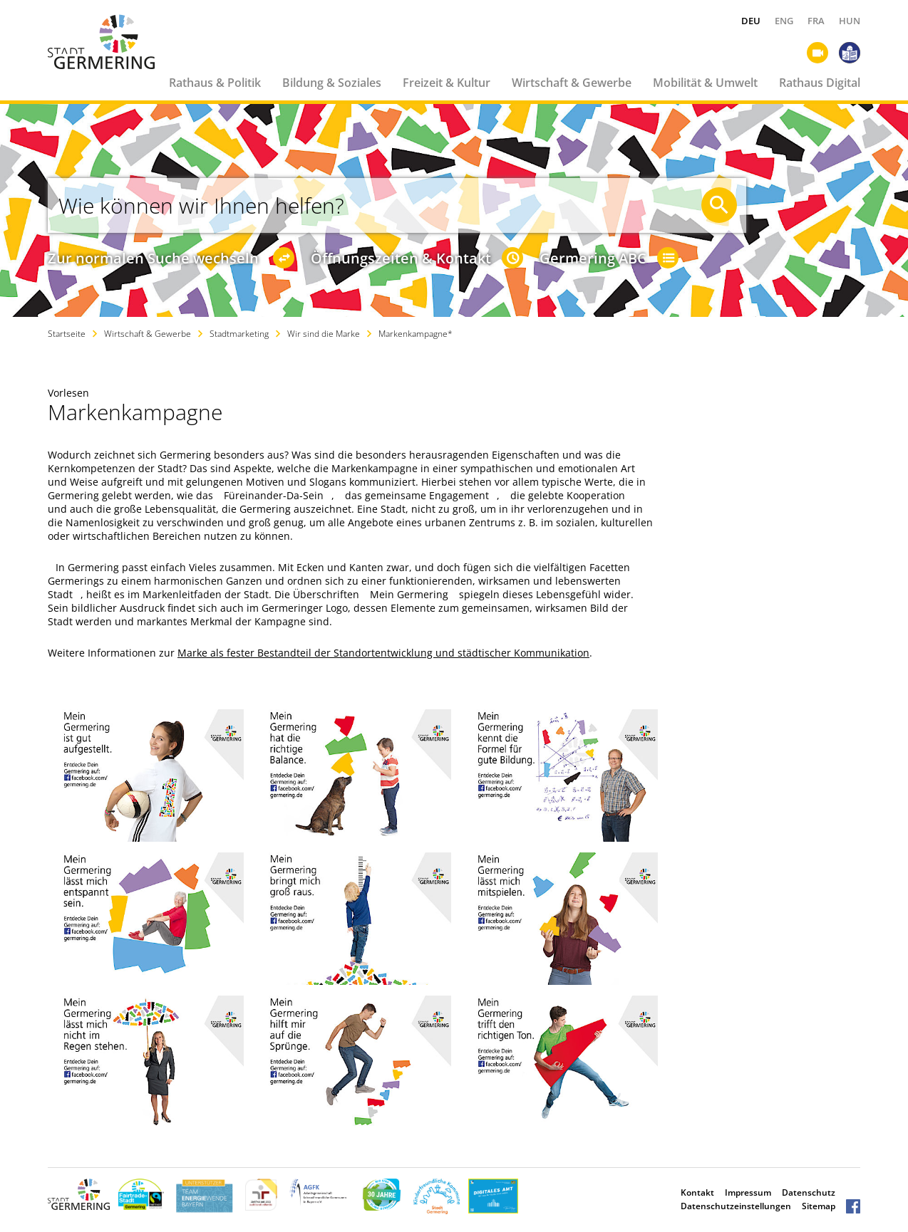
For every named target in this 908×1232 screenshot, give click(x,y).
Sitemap (818, 1206)
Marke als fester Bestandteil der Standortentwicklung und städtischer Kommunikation (383, 652)
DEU (750, 20)
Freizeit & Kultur (446, 82)
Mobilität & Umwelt (705, 82)
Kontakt (697, 1192)
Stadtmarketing (239, 334)
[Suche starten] (719, 205)
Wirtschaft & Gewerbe (571, 82)
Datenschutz (808, 1192)
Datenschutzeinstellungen (736, 1206)
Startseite (67, 334)
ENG (784, 20)
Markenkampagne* (415, 334)
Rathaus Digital (819, 82)
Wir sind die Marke (323, 334)
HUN (849, 20)
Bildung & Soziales (331, 82)
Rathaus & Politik (215, 82)
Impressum (748, 1192)
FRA (816, 20)
